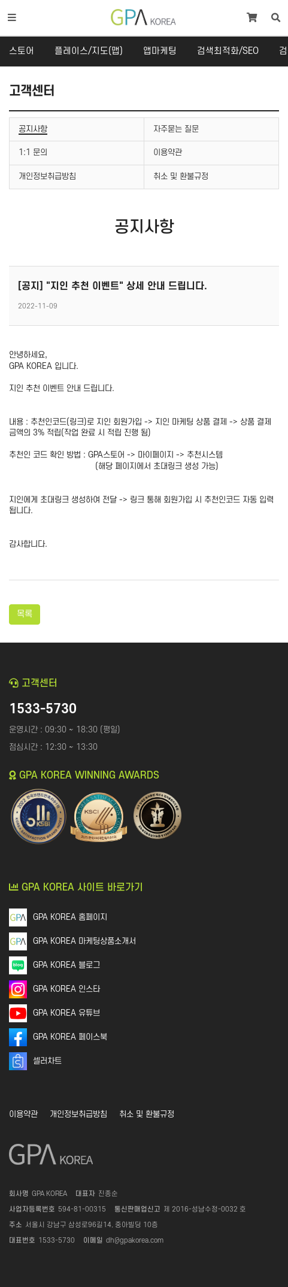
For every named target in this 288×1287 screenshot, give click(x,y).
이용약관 (23, 1114)
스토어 (21, 51)
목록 (24, 614)
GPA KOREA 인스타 (66, 989)
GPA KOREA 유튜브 (66, 1013)
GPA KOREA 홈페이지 (70, 917)
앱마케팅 (160, 51)
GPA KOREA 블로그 (66, 965)
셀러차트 (47, 1060)
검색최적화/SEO (228, 51)
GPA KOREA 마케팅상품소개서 (84, 941)
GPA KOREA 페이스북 (70, 1036)
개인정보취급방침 (78, 1114)
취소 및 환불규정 (146, 1114)
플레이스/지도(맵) (88, 51)
